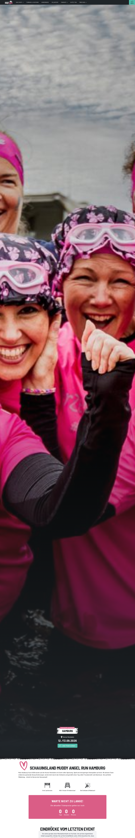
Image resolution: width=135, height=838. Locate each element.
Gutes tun (73, 2)
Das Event (19, 2)
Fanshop (63, 2)
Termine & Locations (32, 2)
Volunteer (55, 2)
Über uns (82, 2)
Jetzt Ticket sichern (67, 746)
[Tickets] (132, 2)
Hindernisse (45, 2)
